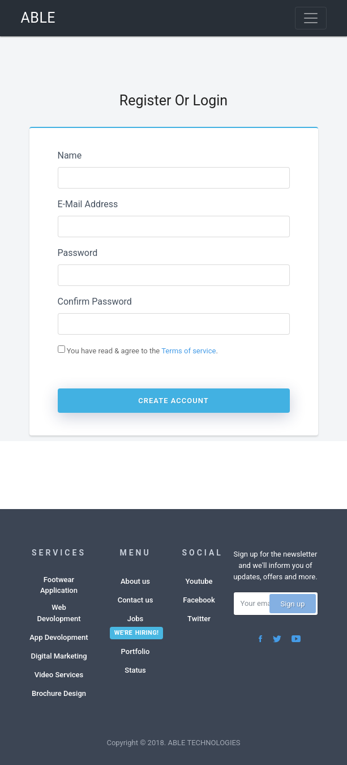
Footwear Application (59, 585)
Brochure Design (59, 693)
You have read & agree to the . (138, 350)
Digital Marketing (59, 656)
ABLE (38, 18)
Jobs (135, 618)
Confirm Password (95, 301)
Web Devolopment (59, 613)
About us (135, 581)
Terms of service (188, 351)
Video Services (59, 674)
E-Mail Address (88, 204)
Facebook (199, 600)
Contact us (135, 600)
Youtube (199, 581)
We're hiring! (136, 632)
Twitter (199, 618)
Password (78, 252)
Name (70, 155)
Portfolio (135, 651)
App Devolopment (58, 637)
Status (135, 670)
